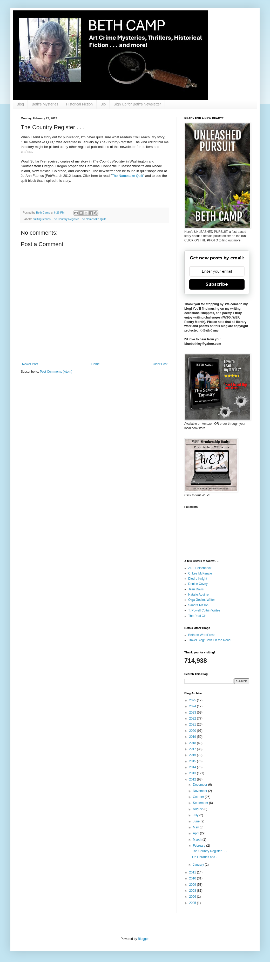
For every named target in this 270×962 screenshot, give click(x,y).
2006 (193, 896)
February (199, 845)
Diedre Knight (197, 578)
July (196, 815)
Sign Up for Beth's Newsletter (137, 104)
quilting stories (42, 219)
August (198, 809)
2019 (193, 737)
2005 (193, 903)
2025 (193, 700)
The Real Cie (197, 616)
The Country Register (65, 219)
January (199, 864)
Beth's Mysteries (45, 104)
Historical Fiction (79, 104)
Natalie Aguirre (198, 594)
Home (95, 364)
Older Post (160, 364)
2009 (193, 884)
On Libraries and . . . (206, 857)
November (200, 791)
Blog (20, 104)
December (200, 784)
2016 (193, 755)
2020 (193, 731)
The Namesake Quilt (127, 176)
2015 (193, 761)
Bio (103, 104)
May (196, 827)
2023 (193, 712)
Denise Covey (198, 584)
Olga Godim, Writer (201, 600)
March (198, 839)
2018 (193, 743)
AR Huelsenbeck (199, 568)
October (199, 797)
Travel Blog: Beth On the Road (209, 640)
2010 (193, 878)
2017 (193, 749)
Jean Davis (196, 589)
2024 (193, 706)
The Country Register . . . (209, 851)
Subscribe (217, 284)
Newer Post (30, 364)
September (201, 803)
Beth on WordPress (201, 635)
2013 (193, 773)
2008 (193, 890)
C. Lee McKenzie (200, 573)
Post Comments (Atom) (56, 371)
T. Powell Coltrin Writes (204, 610)
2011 (193, 872)
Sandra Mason (198, 605)
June (196, 821)
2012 (193, 779)
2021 (193, 724)
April (196, 833)
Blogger (143, 939)
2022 (193, 718)
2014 (193, 767)
